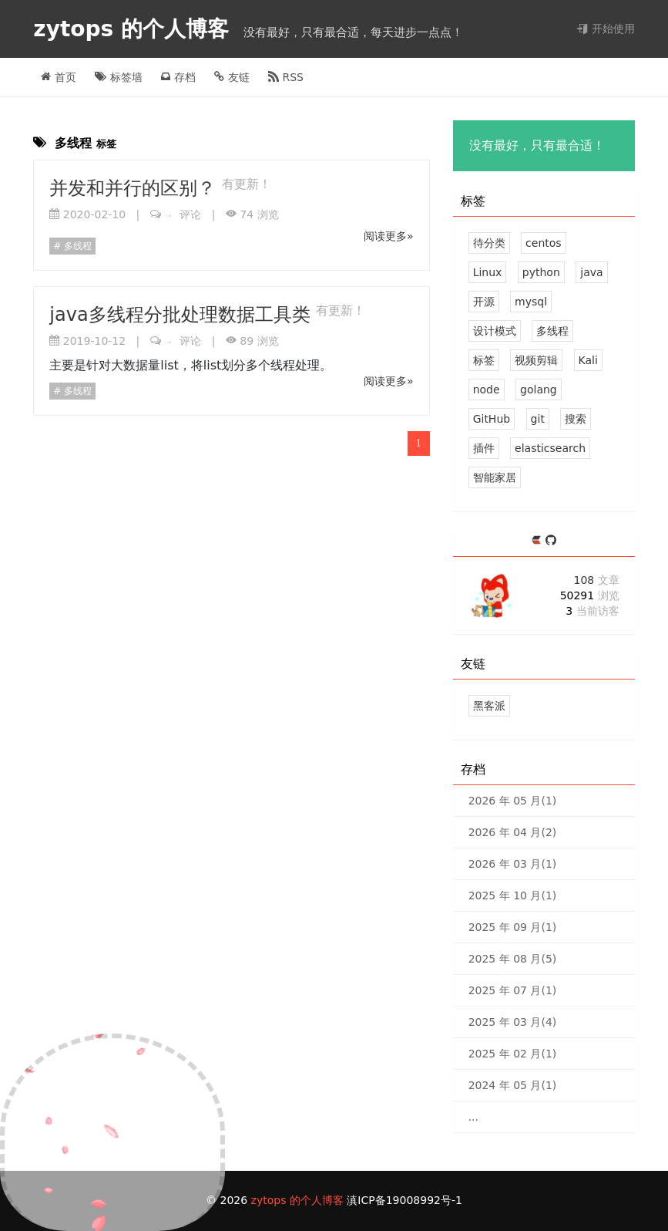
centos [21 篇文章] (543, 243)
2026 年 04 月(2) (512, 832)
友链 (231, 77)
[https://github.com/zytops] (550, 541)
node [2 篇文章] (486, 389)
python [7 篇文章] (541, 272)
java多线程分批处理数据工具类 (182, 314)
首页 (58, 77)
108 (596, 580)
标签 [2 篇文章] (484, 360)
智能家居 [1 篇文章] (494, 477)
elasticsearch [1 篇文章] (550, 448)
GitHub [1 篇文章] (492, 419)
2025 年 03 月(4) (512, 1022)
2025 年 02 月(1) (512, 1053)
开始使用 (605, 28)
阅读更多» (389, 236)
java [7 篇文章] (591, 272)
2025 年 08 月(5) (512, 959)
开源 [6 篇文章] (484, 301)
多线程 (76, 246)
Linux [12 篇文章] (487, 272)
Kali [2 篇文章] (588, 360)
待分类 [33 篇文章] (489, 243)
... (473, 1117)
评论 (182, 214)
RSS (286, 77)
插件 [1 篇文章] (484, 448)
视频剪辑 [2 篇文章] (536, 360)
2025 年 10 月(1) (512, 895)
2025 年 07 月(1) (512, 990)
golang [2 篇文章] (538, 389)
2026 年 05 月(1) (512, 800)
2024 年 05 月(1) (512, 1085)
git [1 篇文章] (538, 419)
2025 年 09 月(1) (512, 927)
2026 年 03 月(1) (512, 864)
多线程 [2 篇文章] (552, 331)
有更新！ (246, 184)
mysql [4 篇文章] (531, 301)
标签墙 (118, 77)
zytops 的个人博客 (134, 29)
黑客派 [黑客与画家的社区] (489, 706)
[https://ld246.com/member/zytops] (538, 541)
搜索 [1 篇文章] (575, 419)
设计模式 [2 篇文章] (494, 331)
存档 (178, 77)
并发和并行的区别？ (135, 188)
